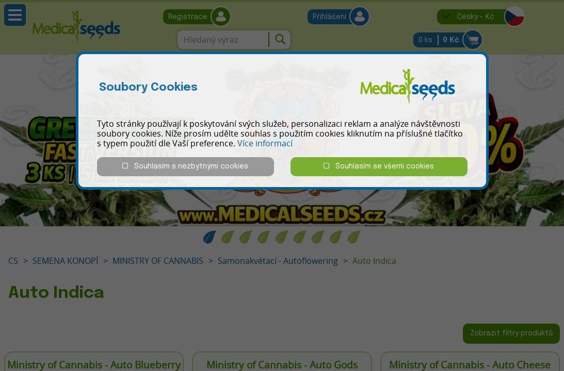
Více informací (265, 143)
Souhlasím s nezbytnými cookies (185, 166)
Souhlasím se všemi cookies (379, 166)
